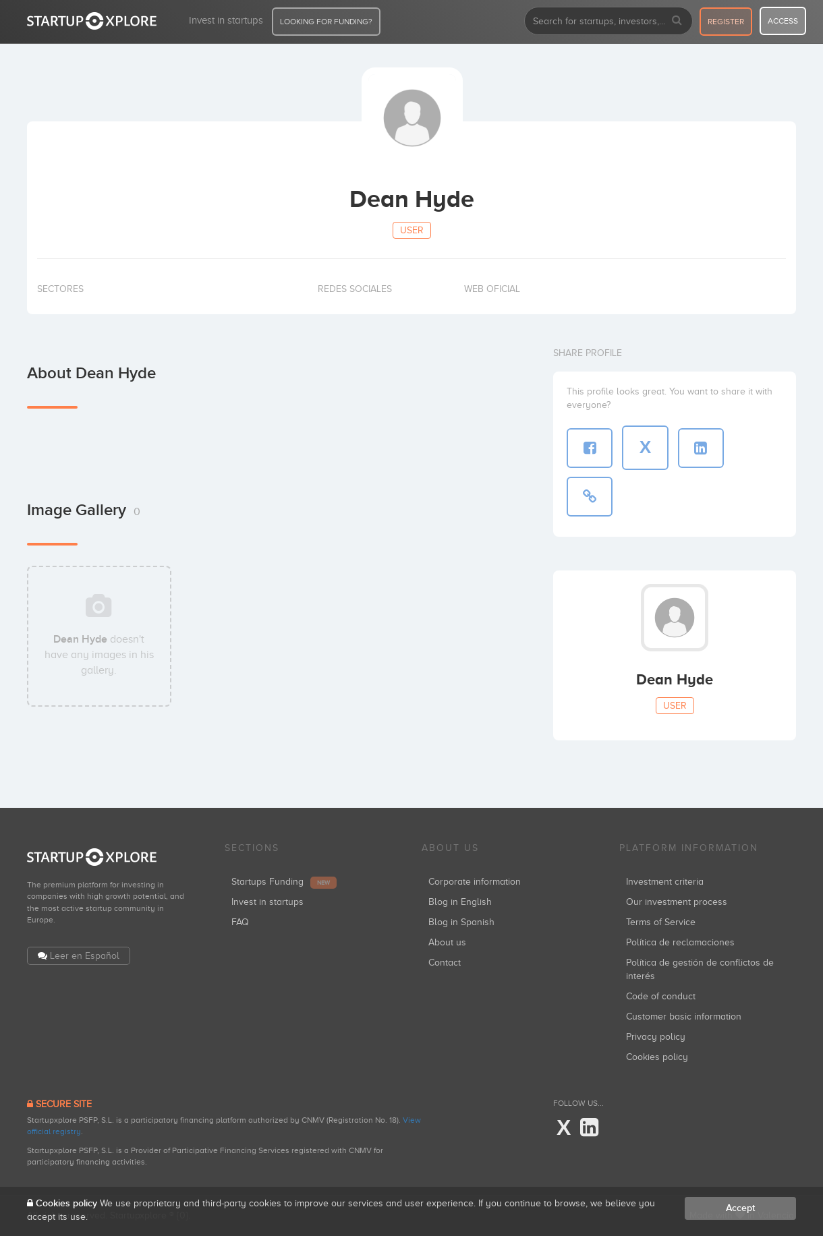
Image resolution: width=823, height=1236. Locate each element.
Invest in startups (226, 20)
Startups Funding (284, 882)
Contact (444, 963)
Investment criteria (665, 882)
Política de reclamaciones (680, 942)
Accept (740, 1208)
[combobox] (608, 21)
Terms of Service (661, 922)
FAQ (240, 922)
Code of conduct (661, 996)
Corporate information (474, 882)
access (783, 21)
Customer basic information (683, 1016)
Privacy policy (655, 1037)
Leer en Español (84, 956)
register (726, 21)
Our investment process (676, 902)
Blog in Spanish (461, 922)
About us (447, 942)
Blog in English (460, 902)
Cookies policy (657, 1057)
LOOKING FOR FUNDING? (326, 21)
